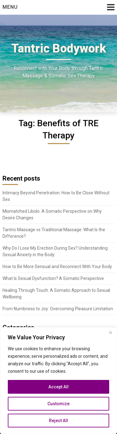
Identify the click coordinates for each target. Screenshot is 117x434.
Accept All (58, 386)
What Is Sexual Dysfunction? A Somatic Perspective (53, 278)
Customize (58, 403)
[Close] (110, 332)
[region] (58, 380)
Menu (10, 7)
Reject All (58, 420)
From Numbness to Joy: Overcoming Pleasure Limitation (57, 308)
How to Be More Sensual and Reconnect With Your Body (57, 266)
